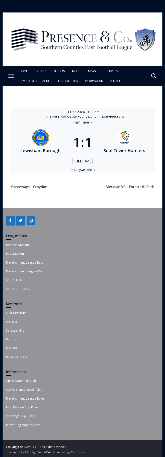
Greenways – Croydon (26, 186)
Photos (11, 339)
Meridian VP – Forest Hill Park (132, 186)
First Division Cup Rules (22, 407)
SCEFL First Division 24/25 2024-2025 (69, 117)
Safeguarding (15, 330)
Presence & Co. (17, 357)
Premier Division (17, 245)
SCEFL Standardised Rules (24, 390)
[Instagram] (31, 220)
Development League (35, 81)
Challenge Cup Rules (20, 416)
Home (24, 71)
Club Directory (67, 81)
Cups (111, 71)
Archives (12, 322)
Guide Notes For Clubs (21, 381)
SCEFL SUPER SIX (18, 289)
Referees (116, 81)
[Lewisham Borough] (40, 142)
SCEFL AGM (14, 280)
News (92, 71)
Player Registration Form (23, 425)
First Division (15, 254)
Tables (76, 71)
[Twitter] (20, 220)
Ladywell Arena (84, 170)
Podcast (11, 348)
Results (59, 71)
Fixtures (41, 71)
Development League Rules (25, 398)
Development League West (25, 271)
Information (94, 81)
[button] (98, 71)
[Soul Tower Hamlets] (124, 142)
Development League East (24, 262)
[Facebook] (10, 220)
